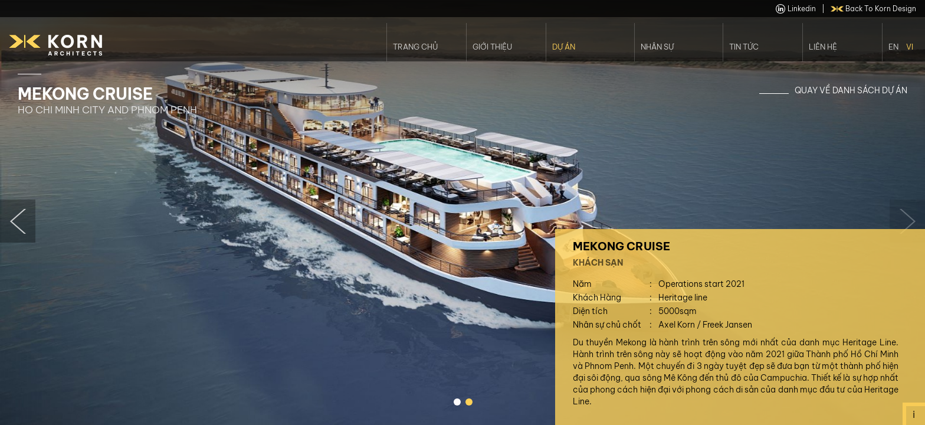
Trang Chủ (415, 46)
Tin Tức (744, 46)
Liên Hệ (823, 46)
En (893, 46)
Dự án (563, 46)
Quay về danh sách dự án (851, 90)
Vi (909, 46)
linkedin (796, 9)
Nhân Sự (657, 46)
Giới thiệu (492, 46)
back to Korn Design (874, 8)
